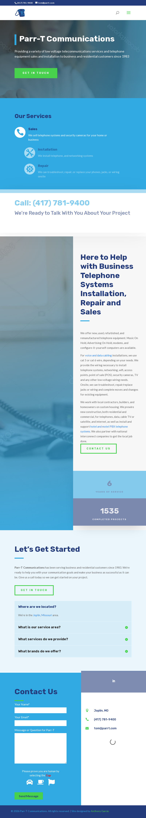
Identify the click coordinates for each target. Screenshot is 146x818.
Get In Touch (36, 73)
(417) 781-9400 (25, 2)
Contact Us (99, 448)
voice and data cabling (98, 355)
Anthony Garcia (100, 811)
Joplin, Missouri (42, 615)
